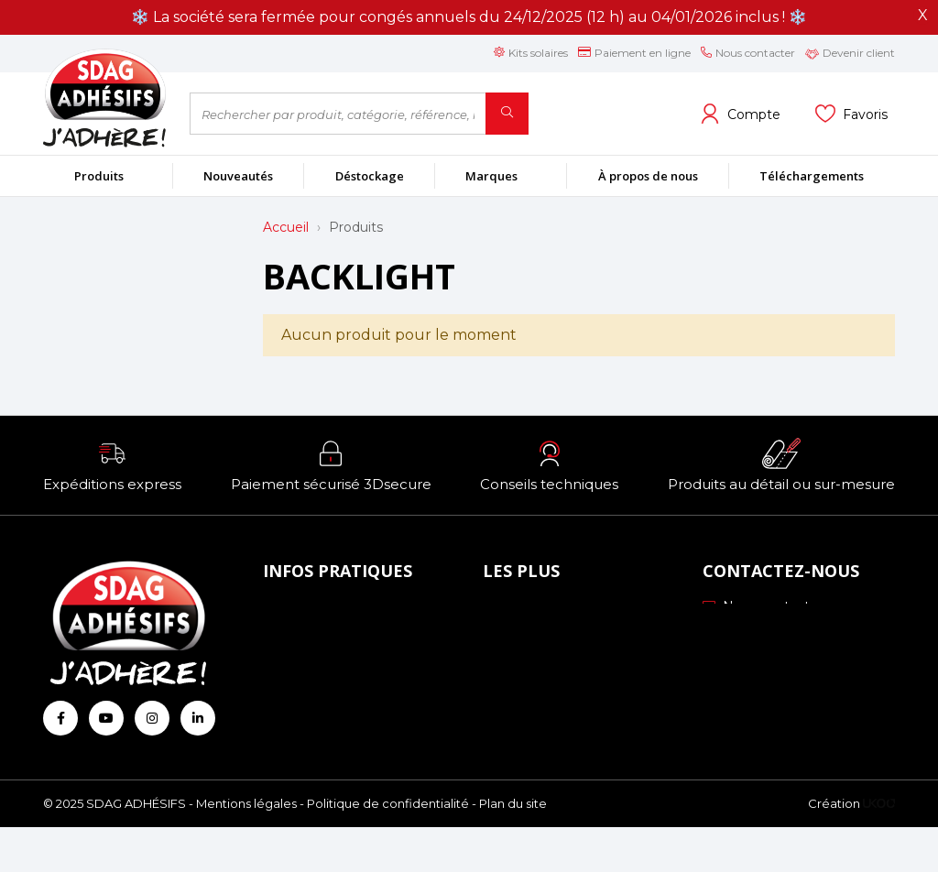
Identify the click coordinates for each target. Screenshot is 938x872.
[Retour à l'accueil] (102, 97)
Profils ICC (522, 660)
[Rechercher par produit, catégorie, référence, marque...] (338, 114)
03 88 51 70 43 (760, 631)
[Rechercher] (507, 114)
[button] (112, 465)
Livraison (296, 660)
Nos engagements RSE (565, 610)
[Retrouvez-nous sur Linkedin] (197, 718)
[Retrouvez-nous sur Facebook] (60, 718)
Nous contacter (763, 606)
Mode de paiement (330, 635)
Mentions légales (246, 849)
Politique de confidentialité (388, 849)
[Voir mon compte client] (740, 114)
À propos (297, 610)
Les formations (537, 685)
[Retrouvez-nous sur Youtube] (106, 718)
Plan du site (513, 849)
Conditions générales (336, 685)
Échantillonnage (540, 635)
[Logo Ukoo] (879, 849)
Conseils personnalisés (560, 711)
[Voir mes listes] (851, 113)
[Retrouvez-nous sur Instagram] (152, 718)
